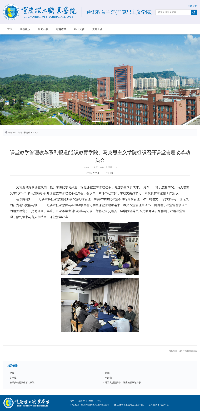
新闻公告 (43, 29)
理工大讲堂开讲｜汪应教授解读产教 (123, 382)
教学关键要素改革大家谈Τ (23, 382)
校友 (99, 401)
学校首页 (192, 6)
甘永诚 (13, 378)
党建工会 (97, 29)
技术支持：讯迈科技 (158, 405)
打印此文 (109, 173)
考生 (72, 401)
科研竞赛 (79, 29)
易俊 (12, 373)
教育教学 (61, 29)
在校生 (81, 401)
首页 (9, 29)
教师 (91, 401)
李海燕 (108, 378)
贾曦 (107, 373)
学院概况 (25, 29)
